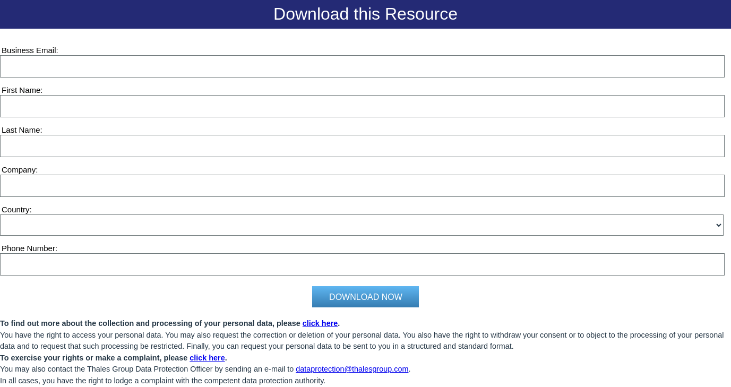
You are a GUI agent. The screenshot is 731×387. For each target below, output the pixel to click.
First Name (21, 89)
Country (16, 209)
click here (320, 323)
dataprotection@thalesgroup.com (352, 369)
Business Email (29, 50)
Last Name (21, 129)
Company (19, 169)
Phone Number (28, 248)
